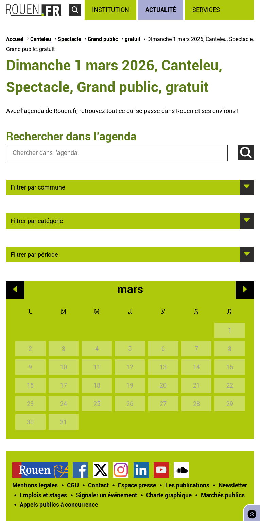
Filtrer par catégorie (37, 220)
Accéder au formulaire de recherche (77, 19)
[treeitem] (111, 10)
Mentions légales (35, 485)
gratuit (132, 39)
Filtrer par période (34, 254)
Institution (110, 9)
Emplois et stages (43, 495)
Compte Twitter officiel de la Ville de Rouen (100, 470)
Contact (98, 485)
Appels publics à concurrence (59, 504)
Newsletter (233, 485)
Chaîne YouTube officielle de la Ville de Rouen (161, 470)
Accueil (14, 39)
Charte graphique (169, 495)
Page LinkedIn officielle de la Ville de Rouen (141, 470)
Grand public (103, 39)
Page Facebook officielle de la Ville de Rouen (80, 470)
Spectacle (69, 39)
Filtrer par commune (38, 187)
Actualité (160, 9)
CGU (73, 485)
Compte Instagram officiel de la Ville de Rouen (120, 470)
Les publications (187, 485)
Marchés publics (223, 495)
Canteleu (40, 39)
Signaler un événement (106, 495)
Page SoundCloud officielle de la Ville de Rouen (181, 470)
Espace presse (137, 485)
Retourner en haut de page (250, 512)
